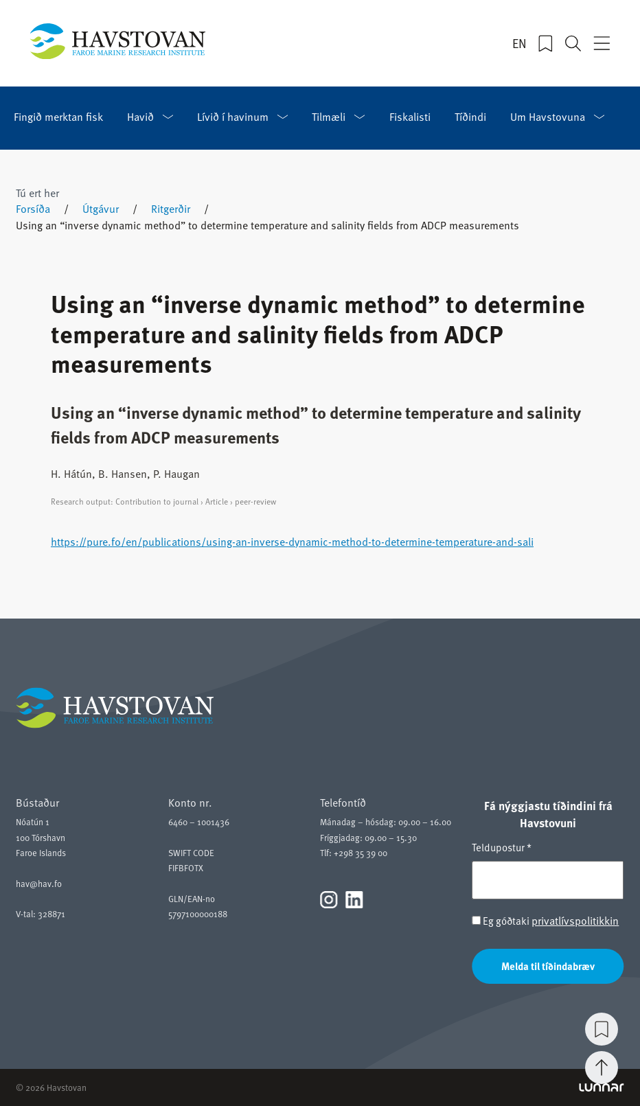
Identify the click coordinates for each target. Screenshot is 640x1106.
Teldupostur (502, 847)
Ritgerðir (170, 208)
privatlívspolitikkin (575, 920)
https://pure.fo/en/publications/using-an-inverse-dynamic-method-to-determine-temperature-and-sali (292, 541)
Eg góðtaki (545, 921)
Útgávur (100, 208)
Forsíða (33, 208)
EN (519, 43)
